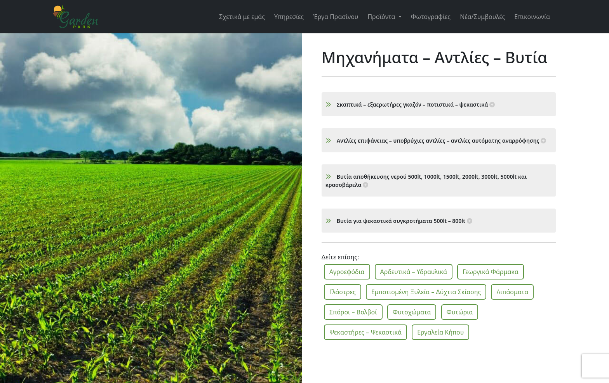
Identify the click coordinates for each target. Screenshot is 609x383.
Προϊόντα (382, 16)
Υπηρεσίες (289, 16)
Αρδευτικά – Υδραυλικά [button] (413, 271)
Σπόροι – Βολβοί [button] (353, 312)
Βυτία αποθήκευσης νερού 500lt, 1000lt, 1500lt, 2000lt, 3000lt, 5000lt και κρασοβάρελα (426, 180)
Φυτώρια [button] (460, 312)
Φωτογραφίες (431, 16)
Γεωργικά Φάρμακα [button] (491, 271)
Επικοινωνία (532, 16)
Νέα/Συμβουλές (482, 16)
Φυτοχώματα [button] (412, 312)
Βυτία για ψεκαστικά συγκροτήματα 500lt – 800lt (398, 220)
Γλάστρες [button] (342, 292)
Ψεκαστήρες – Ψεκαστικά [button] (365, 332)
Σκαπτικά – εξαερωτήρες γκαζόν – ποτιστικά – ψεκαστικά (410, 104)
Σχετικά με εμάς (242, 16)
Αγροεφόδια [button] (347, 271)
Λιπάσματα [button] (512, 292)
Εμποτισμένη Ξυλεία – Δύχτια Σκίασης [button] (426, 292)
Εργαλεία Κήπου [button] (440, 332)
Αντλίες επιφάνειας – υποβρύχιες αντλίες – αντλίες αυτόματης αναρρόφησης (435, 140)
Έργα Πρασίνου (335, 16)
